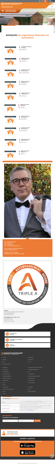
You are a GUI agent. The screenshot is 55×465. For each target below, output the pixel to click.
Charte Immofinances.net (8, 389)
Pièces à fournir (31, 382)
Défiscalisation (6, 371)
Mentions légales (32, 391)
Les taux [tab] (3, 402)
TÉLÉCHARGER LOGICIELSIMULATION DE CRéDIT (12, 433)
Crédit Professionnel (7, 376)
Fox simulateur (31, 380)
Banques (4, 359)
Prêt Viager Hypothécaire (33, 369)
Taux (29, 361)
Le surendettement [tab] (6, 411)
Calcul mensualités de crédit (34, 376)
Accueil (4, 357)
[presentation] (12, 424)
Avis (3, 361)
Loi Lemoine (5, 369)
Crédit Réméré (31, 373)
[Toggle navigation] (52, 6)
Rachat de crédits (6, 373)
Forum (4, 391)
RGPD (4, 393)
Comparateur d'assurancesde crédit (16, 340)
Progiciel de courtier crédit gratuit (35, 367)
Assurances (30, 359)
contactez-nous (31, 410)
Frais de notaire (31, 378)
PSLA (4, 382)
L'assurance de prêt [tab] (6, 408)
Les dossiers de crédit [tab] (6, 405)
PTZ (29, 371)
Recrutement (5, 387)
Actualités (30, 387)
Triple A (4, 384)
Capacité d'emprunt (7, 378)
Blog (29, 389)
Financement (5, 380)
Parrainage (5, 367)
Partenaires (30, 357)
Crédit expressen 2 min (13, 334)
